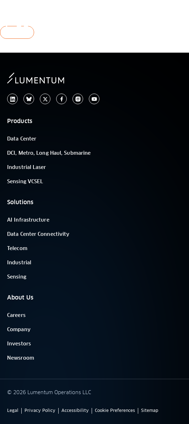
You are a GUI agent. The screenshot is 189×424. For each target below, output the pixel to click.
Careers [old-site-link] (16, 315)
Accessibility (75, 411)
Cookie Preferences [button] (115, 411)
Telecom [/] (17, 248)
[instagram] (77, 99)
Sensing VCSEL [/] (25, 181)
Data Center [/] (21, 139)
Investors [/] (19, 343)
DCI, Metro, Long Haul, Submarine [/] (49, 153)
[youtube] (94, 99)
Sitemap (149, 411)
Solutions (20, 202)
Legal (12, 411)
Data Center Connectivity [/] (38, 234)
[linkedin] (12, 99)
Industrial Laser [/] (26, 167)
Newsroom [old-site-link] (20, 358)
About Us (20, 298)
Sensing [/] (16, 277)
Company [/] (19, 329)
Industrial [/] (19, 262)
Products (19, 121)
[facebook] (61, 99)
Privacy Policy (40, 411)
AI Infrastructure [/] (28, 220)
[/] (44, 19)
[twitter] (45, 99)
